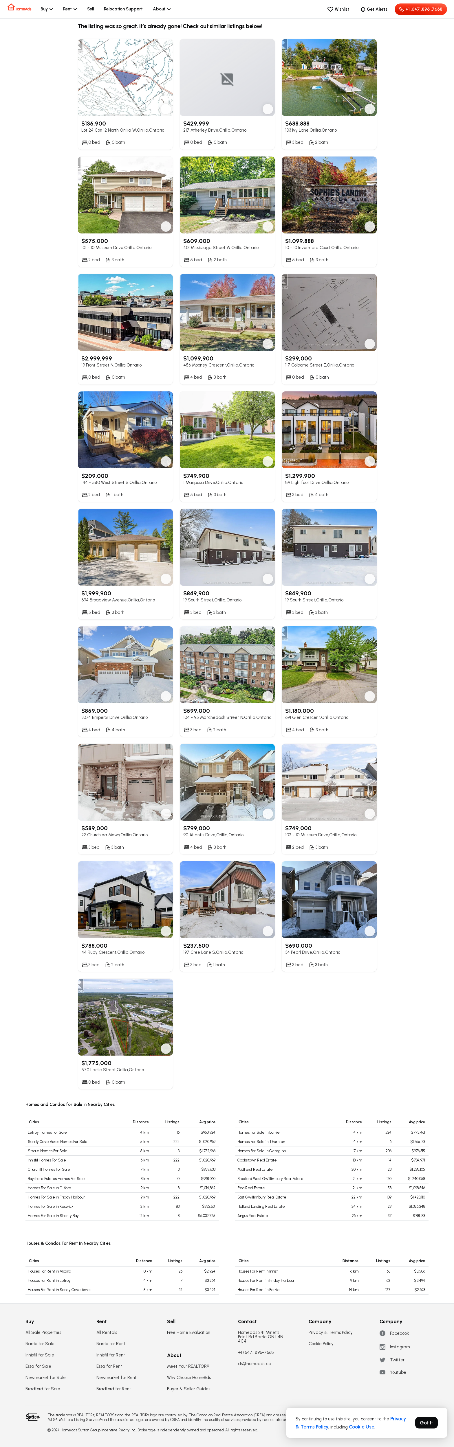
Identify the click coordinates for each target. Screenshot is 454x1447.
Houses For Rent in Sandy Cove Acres (59, 1290)
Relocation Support (123, 9)
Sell (90, 9)
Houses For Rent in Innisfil (258, 1271)
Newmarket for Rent (116, 1378)
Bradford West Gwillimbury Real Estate (270, 1179)
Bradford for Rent (113, 1389)
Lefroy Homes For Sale (47, 1132)
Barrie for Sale (39, 1344)
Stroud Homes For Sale (47, 1151)
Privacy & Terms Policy (331, 1332)
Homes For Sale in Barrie (258, 1132)
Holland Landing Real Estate (261, 1206)
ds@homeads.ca (254, 1364)
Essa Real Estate (251, 1188)
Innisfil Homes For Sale (47, 1160)
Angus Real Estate (252, 1216)
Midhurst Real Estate (255, 1169)
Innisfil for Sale (39, 1355)
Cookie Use (361, 1427)
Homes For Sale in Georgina (261, 1151)
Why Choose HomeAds (189, 1378)
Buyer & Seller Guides (188, 1389)
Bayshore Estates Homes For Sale (56, 1179)
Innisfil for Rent (110, 1355)
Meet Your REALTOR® (188, 1366)
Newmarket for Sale (45, 1378)
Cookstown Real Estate (257, 1160)
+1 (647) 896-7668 (256, 1352)
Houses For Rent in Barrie (258, 1290)
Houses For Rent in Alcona (49, 1271)
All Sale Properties (43, 1332)
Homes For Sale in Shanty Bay (53, 1216)
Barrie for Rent (110, 1344)
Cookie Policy (321, 1344)
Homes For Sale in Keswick (51, 1206)
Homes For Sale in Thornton (261, 1141)
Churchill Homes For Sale (49, 1169)
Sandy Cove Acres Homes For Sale (57, 1141)
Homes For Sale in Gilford (49, 1188)
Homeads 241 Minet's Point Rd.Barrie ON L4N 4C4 (260, 1336)
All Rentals (106, 1332)
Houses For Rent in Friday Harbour (265, 1280)
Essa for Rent (109, 1366)
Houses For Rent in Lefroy (49, 1280)
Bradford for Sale (42, 1389)
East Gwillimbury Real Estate (261, 1197)
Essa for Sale (38, 1366)
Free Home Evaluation (188, 1332)
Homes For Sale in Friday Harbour (56, 1197)
